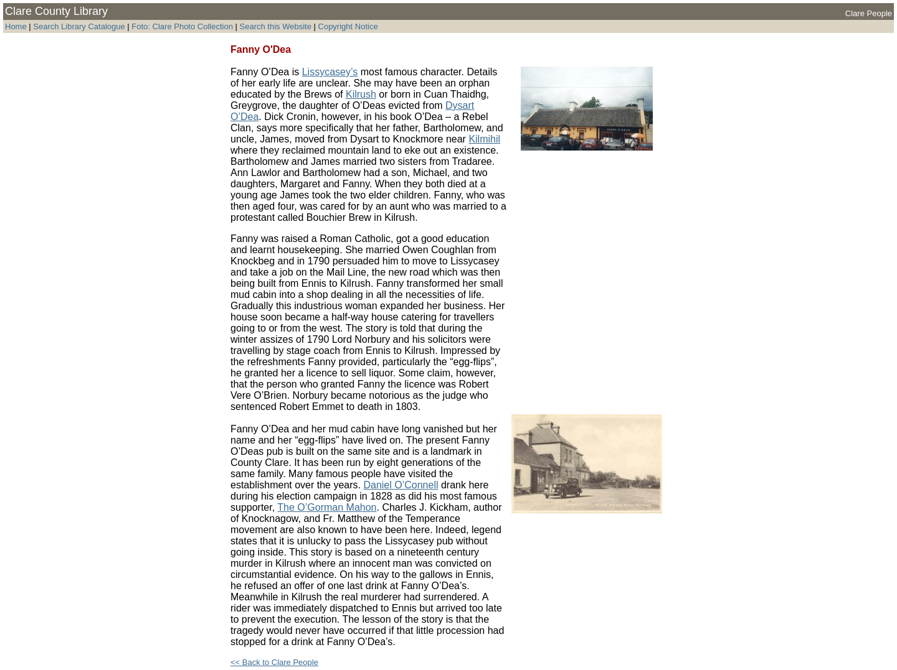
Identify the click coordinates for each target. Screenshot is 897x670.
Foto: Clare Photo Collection (183, 26)
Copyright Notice (348, 26)
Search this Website (274, 26)
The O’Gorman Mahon (326, 507)
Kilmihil (484, 139)
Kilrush (361, 94)
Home (16, 26)
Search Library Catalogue (79, 26)
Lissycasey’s (330, 72)
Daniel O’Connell (400, 485)
